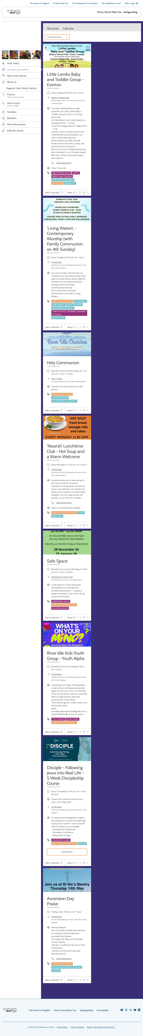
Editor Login (131, 3)
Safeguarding (130, 12)
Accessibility (102, 1010)
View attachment (63, 163)
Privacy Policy (62, 1027)
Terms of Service (77, 1027)
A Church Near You (60, 3)
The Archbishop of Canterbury (84, 3)
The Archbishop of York (111, 3)
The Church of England (39, 3)
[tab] (54, 192)
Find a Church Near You (109, 12)
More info (67, 852)
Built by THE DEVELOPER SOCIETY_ (101, 1027)
